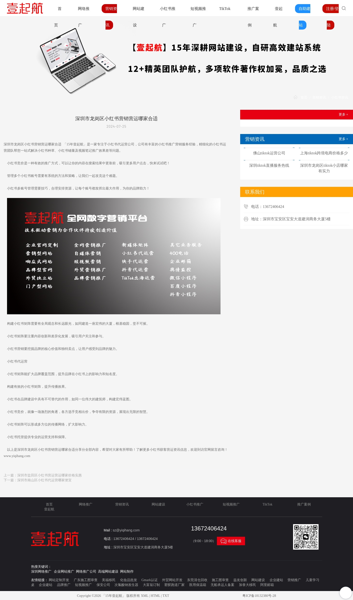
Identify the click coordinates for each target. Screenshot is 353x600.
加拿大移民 (247, 585)
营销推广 (294, 580)
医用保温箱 (197, 585)
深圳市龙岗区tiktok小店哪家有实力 (324, 168)
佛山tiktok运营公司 (269, 153)
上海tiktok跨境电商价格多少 (324, 153)
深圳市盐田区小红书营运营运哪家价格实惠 (49, 475)
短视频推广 (231, 504)
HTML (155, 596)
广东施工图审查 (86, 580)
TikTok (224, 9)
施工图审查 (220, 580)
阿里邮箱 (267, 585)
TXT (166, 596)
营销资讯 (319, 97)
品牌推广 (64, 585)
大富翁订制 (151, 585)
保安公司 (103, 585)
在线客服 (231, 541)
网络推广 (85, 504)
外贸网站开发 (172, 580)
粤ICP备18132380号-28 (259, 596)
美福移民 (108, 580)
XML (144, 596)
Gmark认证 (149, 580)
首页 (304, 97)
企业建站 (276, 580)
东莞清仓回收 (197, 580)
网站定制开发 (59, 580)
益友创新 (240, 580)
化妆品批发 (128, 580)
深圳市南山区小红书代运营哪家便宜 (44, 480)
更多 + (343, 114)
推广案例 (304, 504)
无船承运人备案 (222, 585)
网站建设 (158, 504)
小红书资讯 (339, 97)
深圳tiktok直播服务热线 (269, 165)
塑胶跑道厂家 (174, 585)
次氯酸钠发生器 (126, 585)
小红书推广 (194, 504)
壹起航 (49, 509)
